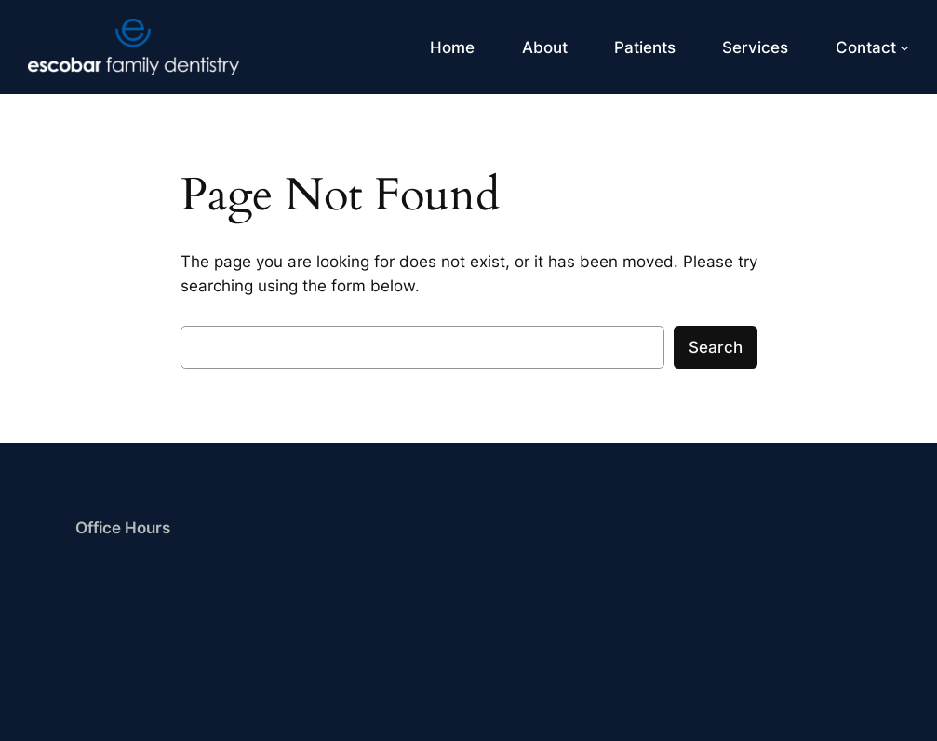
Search (716, 347)
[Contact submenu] (904, 47)
